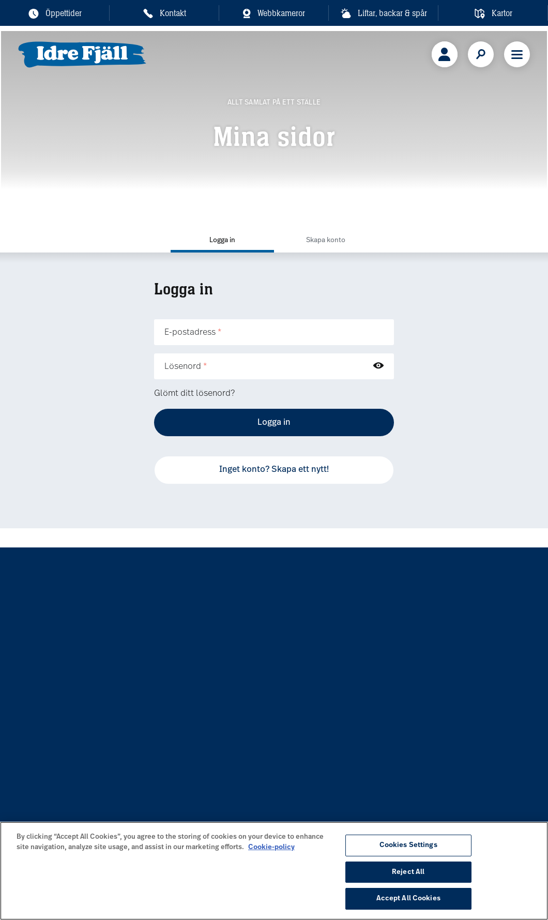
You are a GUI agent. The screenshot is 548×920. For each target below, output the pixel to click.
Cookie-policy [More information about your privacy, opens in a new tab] (271, 847)
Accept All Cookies (408, 898)
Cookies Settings (408, 845)
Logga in (222, 240)
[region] (274, 871)
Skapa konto (325, 240)
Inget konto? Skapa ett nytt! (274, 470)
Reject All (408, 872)
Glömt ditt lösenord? (194, 394)
